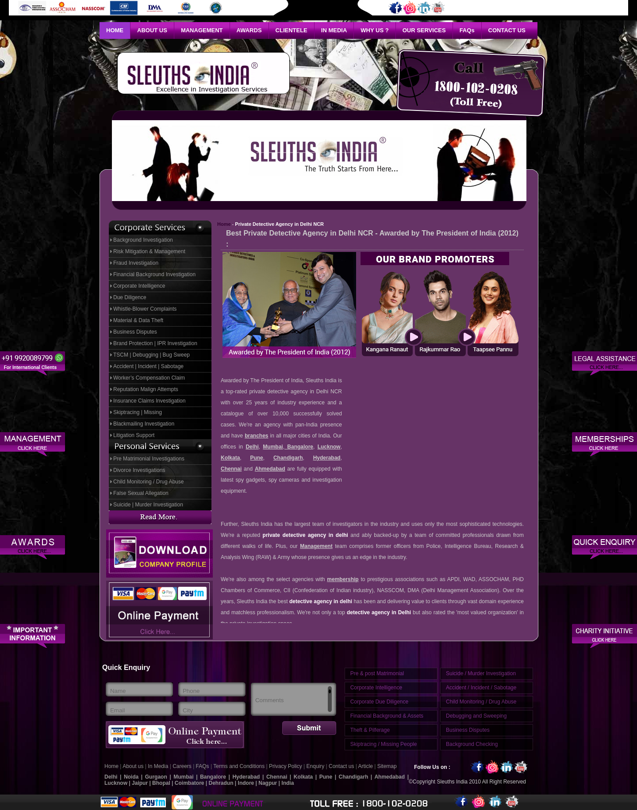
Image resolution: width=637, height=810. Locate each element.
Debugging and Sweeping (476, 716)
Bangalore (298, 447)
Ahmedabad (270, 469)
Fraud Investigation (135, 263)
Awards (249, 30)
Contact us (342, 766)
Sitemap (387, 766)
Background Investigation (143, 240)
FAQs (202, 766)
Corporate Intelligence (139, 286)
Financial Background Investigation (154, 274)
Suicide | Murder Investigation (148, 505)
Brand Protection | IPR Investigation (155, 343)
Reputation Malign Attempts (145, 389)
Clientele (291, 30)
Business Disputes (135, 332)
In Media (334, 30)
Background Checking (472, 744)
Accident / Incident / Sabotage (481, 688)
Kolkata (230, 458)
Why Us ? (374, 30)
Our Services (424, 30)
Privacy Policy (286, 766)
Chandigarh (288, 458)
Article (366, 766)
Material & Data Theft (138, 320)
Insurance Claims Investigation (149, 401)
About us (133, 766)
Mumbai (273, 447)
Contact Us (507, 30)
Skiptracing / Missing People (383, 744)
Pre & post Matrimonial (377, 673)
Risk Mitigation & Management (149, 251)
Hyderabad (327, 458)
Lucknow (329, 447)
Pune (256, 458)
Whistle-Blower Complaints (145, 309)
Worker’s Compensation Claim (149, 378)
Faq (467, 30)
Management (202, 30)
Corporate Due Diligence (379, 702)
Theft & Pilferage (370, 730)
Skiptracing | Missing (137, 412)
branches (256, 436)
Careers (182, 766)
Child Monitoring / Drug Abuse (148, 482)
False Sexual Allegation (141, 493)
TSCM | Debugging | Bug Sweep (151, 355)
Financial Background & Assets (386, 716)
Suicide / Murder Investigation (481, 673)
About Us (152, 30)
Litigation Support (133, 435)
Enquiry (316, 766)
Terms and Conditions (239, 766)
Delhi (252, 447)
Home (114, 30)
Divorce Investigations (139, 470)
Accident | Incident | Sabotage (148, 366)
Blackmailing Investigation (143, 424)
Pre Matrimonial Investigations (148, 459)
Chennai (231, 469)
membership (342, 579)
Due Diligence (129, 297)
